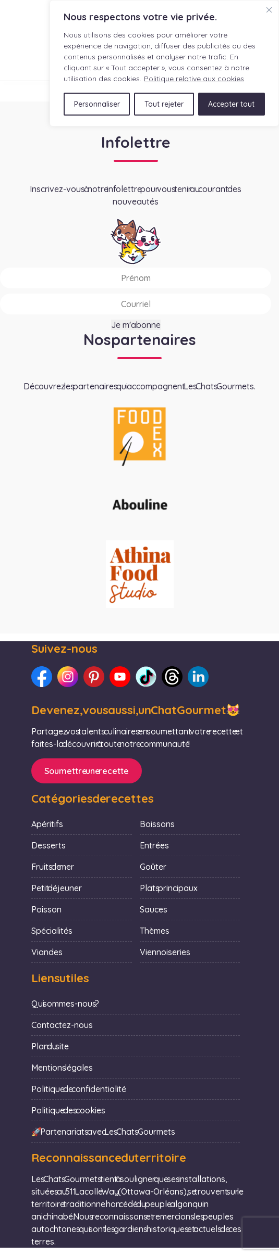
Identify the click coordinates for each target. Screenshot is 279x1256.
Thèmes (154, 930)
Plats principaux (169, 888)
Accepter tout (231, 104)
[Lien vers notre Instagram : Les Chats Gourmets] (67, 676)
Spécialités (51, 930)
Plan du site (50, 1046)
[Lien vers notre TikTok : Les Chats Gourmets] (146, 676)
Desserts (48, 845)
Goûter (153, 866)
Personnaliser (97, 104)
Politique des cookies (68, 1110)
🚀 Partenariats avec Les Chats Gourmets (103, 1131)
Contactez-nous (62, 1025)
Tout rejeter (164, 104)
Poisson (46, 909)
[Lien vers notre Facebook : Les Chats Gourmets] (41, 676)
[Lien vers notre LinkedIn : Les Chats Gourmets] (198, 676)
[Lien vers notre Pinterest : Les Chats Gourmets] (93, 676)
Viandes (47, 952)
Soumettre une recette (86, 771)
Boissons (157, 824)
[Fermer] (269, 9)
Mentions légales (62, 1067)
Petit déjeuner (56, 888)
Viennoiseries (165, 952)
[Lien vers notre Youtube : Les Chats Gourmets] (120, 676)
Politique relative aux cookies (194, 78)
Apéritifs (47, 824)
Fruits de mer (52, 866)
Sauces (153, 909)
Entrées (154, 845)
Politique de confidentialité (78, 1089)
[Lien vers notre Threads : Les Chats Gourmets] (172, 676)
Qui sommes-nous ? (65, 1003)
